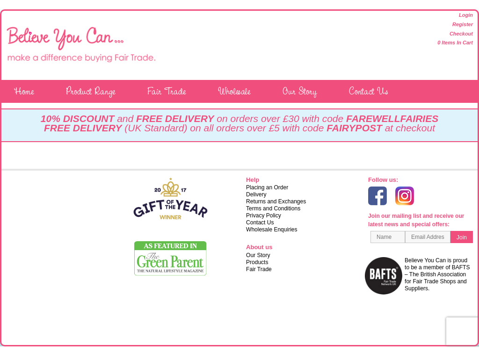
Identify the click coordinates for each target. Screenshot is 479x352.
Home (24, 91)
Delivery (256, 194)
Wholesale (234, 91)
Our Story (300, 91)
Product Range (90, 91)
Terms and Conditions (273, 208)
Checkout (461, 33)
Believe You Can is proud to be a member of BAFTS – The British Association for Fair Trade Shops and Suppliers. (419, 276)
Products (257, 262)
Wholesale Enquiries (271, 229)
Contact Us (368, 91)
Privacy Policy (263, 215)
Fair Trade (166, 91)
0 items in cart (455, 42)
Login (466, 15)
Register (462, 24)
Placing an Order (267, 187)
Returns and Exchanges (276, 201)
